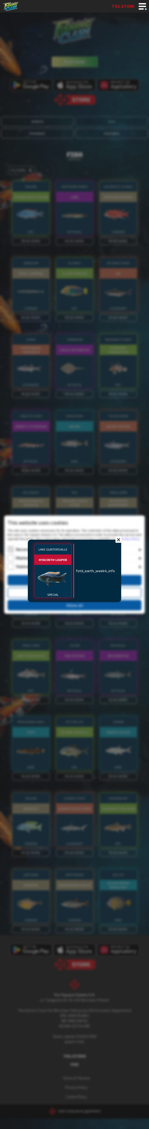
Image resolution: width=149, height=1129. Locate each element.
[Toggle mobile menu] (142, 6)
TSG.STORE (123, 6)
